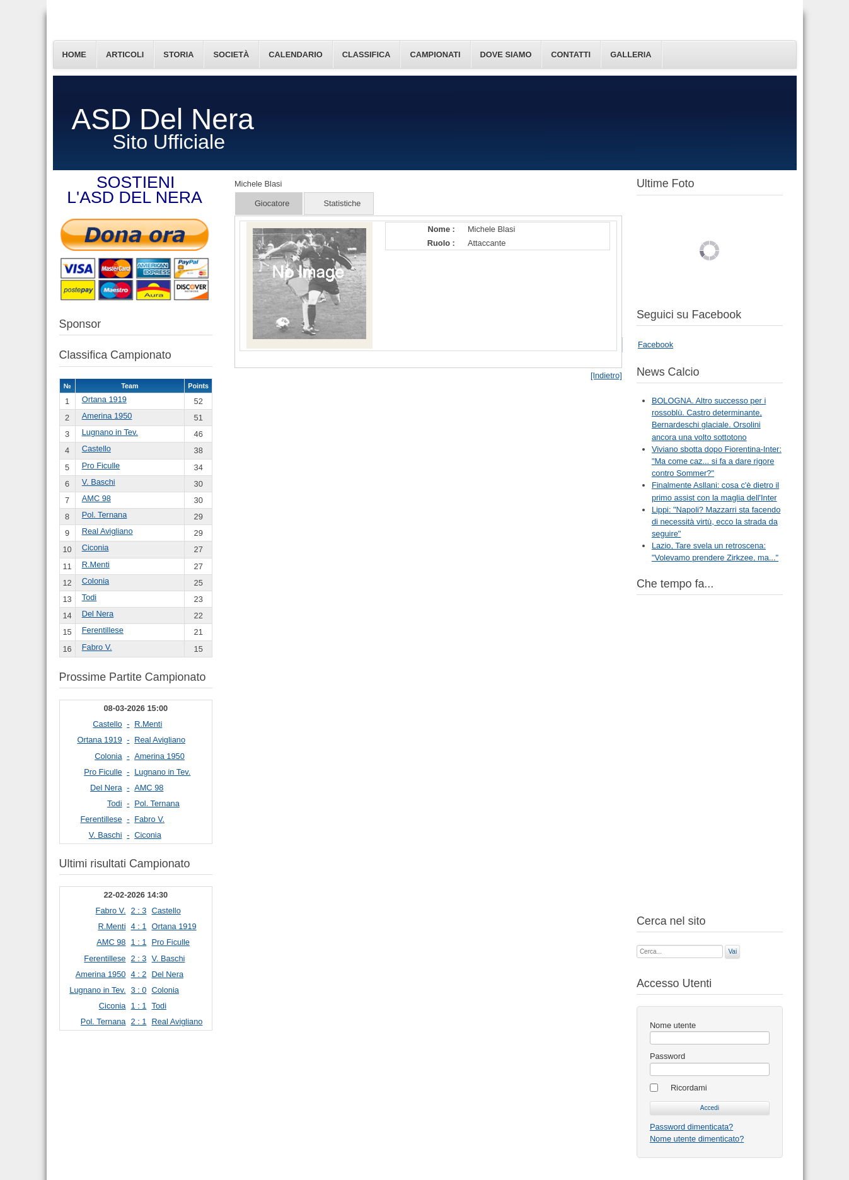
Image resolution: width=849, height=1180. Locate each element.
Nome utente (673, 1025)
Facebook (655, 344)
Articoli (125, 54)
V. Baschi (98, 482)
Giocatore (272, 203)
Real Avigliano (107, 531)
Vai (732, 951)
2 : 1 (139, 1021)
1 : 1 (139, 942)
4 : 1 (139, 926)
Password (667, 1056)
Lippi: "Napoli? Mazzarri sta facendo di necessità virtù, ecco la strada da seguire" (716, 521)
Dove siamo (506, 54)
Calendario (295, 54)
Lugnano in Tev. (110, 432)
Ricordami (689, 1087)
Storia (178, 54)
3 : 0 (139, 990)
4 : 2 (139, 974)
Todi (89, 597)
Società (231, 54)
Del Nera (98, 613)
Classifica (366, 54)
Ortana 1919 (104, 399)
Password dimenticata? (691, 1126)
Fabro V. (97, 647)
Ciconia (95, 547)
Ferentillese (103, 630)
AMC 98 (96, 498)
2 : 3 (139, 910)
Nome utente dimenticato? (697, 1138)
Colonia (95, 581)
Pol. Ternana (104, 514)
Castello (96, 448)
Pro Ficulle (101, 465)
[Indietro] (606, 375)
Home (74, 54)
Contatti (571, 54)
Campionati (435, 54)
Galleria (630, 54)
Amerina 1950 (107, 415)
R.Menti (96, 564)
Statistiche (342, 203)
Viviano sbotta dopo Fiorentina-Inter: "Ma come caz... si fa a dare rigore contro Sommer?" (717, 461)
